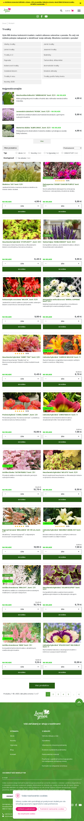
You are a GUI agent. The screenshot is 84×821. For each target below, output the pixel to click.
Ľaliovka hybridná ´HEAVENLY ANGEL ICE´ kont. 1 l (62, 531)
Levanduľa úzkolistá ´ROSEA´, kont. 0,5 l (33, 111)
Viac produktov (42, 685)
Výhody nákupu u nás (50, 736)
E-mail (4, 778)
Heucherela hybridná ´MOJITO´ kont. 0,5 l (60, 472)
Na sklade (24, 158)
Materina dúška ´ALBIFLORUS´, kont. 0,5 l (33, 128)
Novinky (36, 153)
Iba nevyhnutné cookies (26, 814)
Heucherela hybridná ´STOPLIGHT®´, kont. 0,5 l (21, 242)
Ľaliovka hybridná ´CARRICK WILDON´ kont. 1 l (61, 357)
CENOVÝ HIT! (71, 153)
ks (23, 206)
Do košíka (21, 211)
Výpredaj (13, 745)
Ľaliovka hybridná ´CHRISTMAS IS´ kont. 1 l (60, 415)
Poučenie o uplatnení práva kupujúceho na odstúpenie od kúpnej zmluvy (57, 760)
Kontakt (13, 754)
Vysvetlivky (46, 740)
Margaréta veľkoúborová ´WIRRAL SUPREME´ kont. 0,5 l (61, 300)
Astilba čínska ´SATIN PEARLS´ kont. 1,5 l (18, 472)
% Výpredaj (53, 153)
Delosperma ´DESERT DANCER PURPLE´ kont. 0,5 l (61, 185)
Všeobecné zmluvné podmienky (54, 745)
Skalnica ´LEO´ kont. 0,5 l (12, 184)
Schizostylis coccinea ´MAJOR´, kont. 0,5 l (20, 299)
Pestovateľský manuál (50, 754)
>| (78, 694)
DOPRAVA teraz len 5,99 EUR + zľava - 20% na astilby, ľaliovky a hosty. (29, 2)
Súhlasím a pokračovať (26, 809)
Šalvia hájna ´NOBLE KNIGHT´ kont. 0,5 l (59, 242)
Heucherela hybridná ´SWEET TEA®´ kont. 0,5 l (21, 357)
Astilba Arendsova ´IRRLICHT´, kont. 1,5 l (19, 587)
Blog (12, 750)
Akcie (22, 153)
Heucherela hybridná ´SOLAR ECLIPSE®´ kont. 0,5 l (61, 588)
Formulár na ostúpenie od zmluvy (54, 766)
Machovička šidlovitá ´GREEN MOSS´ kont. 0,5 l (35, 95)
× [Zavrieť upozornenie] (80, 3)
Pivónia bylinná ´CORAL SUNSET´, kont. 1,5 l (20, 415)
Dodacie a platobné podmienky (54, 750)
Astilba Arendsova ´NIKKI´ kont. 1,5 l (17, 645)
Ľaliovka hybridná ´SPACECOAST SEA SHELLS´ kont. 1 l (61, 646)
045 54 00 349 (10, 814)
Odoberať (10, 796)
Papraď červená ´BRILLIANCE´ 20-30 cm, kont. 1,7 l (21, 531)
